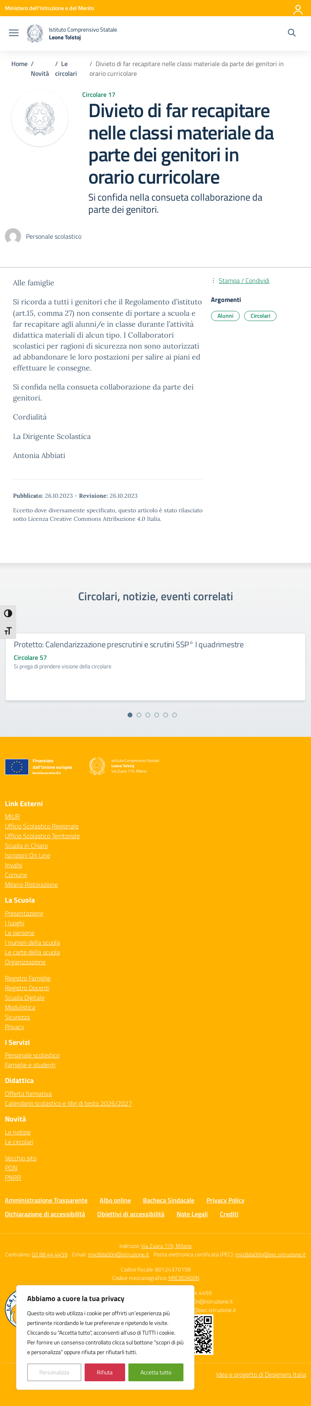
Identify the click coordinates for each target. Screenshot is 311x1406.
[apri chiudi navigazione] (14, 34)
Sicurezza (17, 1017)
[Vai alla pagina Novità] (40, 73)
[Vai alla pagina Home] (19, 63)
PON (11, 1168)
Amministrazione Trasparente (46, 1200)
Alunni (225, 315)
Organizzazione (25, 962)
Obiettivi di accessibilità (130, 1214)
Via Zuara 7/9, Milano (166, 1245)
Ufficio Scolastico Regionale (42, 826)
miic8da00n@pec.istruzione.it (270, 1254)
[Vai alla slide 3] (147, 715)
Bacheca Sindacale (168, 1200)
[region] (105, 1337)
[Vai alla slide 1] (130, 715)
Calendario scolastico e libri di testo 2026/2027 (68, 1103)
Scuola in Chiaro (26, 845)
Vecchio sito (20, 1158)
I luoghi (14, 923)
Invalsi (13, 865)
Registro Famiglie (28, 978)
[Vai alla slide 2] (138, 715)
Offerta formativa (28, 1093)
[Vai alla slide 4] (156, 715)
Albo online (115, 1200)
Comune (16, 875)
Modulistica (20, 1007)
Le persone (19, 932)
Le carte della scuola (32, 952)
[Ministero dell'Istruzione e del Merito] (49, 8)
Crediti (229, 1214)
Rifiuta (105, 1372)
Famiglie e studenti (30, 1065)
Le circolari (19, 1142)
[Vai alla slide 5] (165, 715)
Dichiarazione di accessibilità (45, 1214)
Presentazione (24, 913)
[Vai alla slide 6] (174, 715)
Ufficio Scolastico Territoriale (42, 836)
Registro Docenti (27, 988)
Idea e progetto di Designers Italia (261, 1374)
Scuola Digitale (25, 997)
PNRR (13, 1177)
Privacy (14, 1026)
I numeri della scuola (32, 942)
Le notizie (18, 1132)
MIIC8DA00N (183, 1277)
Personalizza (54, 1372)
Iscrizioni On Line (27, 855)
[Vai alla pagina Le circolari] (66, 68)
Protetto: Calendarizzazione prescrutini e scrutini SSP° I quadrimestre (129, 644)
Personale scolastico (32, 1055)
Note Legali (192, 1214)
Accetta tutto (156, 1372)
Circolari (260, 315)
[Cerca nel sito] (291, 33)
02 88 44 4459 (50, 1254)
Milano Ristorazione (31, 884)
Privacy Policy (226, 1200)
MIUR (12, 816)
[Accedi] (298, 8)
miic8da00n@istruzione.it (118, 1254)
